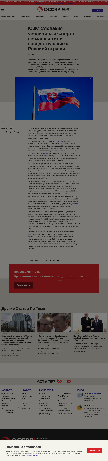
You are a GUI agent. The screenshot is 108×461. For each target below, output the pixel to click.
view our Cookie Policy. (32, 455)
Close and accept (94, 450)
